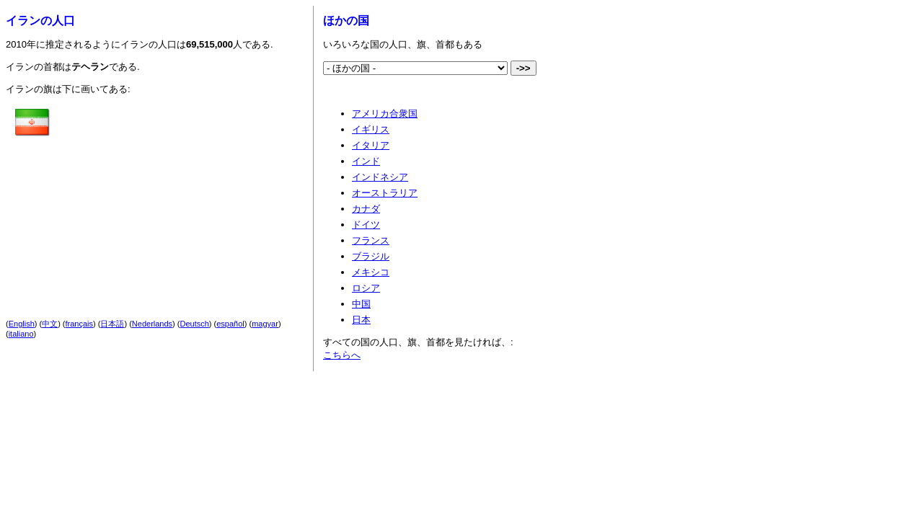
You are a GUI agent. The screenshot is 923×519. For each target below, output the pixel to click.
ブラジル (370, 256)
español (230, 323)
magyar (265, 323)
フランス (370, 240)
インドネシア (380, 177)
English (22, 323)
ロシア (366, 288)
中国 (361, 303)
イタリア (370, 145)
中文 (50, 323)
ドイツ (366, 224)
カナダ (366, 208)
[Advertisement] (177, 195)
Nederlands (152, 323)
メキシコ (370, 272)
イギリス (370, 129)
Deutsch (194, 323)
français (80, 323)
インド (366, 161)
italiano (21, 333)
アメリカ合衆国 (385, 113)
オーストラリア (385, 192)
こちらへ (342, 355)
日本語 (112, 323)
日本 (361, 319)
